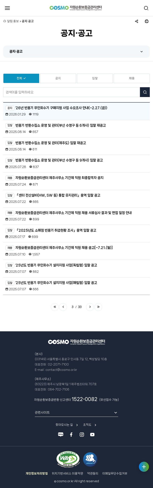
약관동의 (92, 473)
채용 (132, 78)
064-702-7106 (58, 389)
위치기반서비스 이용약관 (67, 473)
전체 (19, 78)
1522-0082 (84, 399)
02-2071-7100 (58, 364)
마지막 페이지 (98, 307)
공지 (58, 78)
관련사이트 (42, 412)
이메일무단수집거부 (114, 473)
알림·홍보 (13, 21)
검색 (145, 92)
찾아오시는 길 (64, 424)
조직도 (87, 424)
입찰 (95, 78)
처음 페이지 (55, 307)
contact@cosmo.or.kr (61, 369)
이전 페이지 (63, 307)
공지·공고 (15, 51)
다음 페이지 (90, 307)
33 (79, 306)
